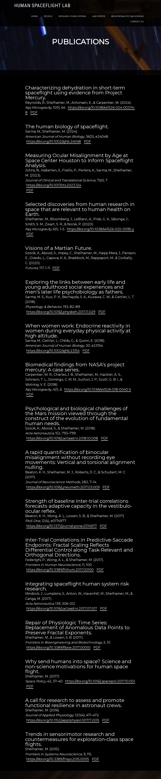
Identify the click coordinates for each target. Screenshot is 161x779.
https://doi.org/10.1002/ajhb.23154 (53, 351)
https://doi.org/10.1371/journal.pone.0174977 (61, 526)
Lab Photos (98, 16)
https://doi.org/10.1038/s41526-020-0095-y (100, 229)
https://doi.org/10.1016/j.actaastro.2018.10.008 (62, 438)
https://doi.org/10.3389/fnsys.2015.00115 (57, 759)
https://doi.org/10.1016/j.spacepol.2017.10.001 (100, 681)
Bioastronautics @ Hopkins (127, 16)
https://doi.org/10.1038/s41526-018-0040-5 (97, 389)
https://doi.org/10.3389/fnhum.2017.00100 (60, 570)
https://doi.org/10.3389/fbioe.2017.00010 (58, 647)
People (48, 16)
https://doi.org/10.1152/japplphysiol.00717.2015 (62, 720)
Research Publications (72, 16)
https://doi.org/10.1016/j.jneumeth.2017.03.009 (63, 487)
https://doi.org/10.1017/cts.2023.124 (53, 185)
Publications (80, 41)
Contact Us (137, 21)
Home (34, 16)
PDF (34, 112)
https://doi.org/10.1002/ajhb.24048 (53, 141)
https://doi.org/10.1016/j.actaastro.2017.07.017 (61, 608)
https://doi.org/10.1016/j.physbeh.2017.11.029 (60, 312)
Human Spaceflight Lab (42, 5)
